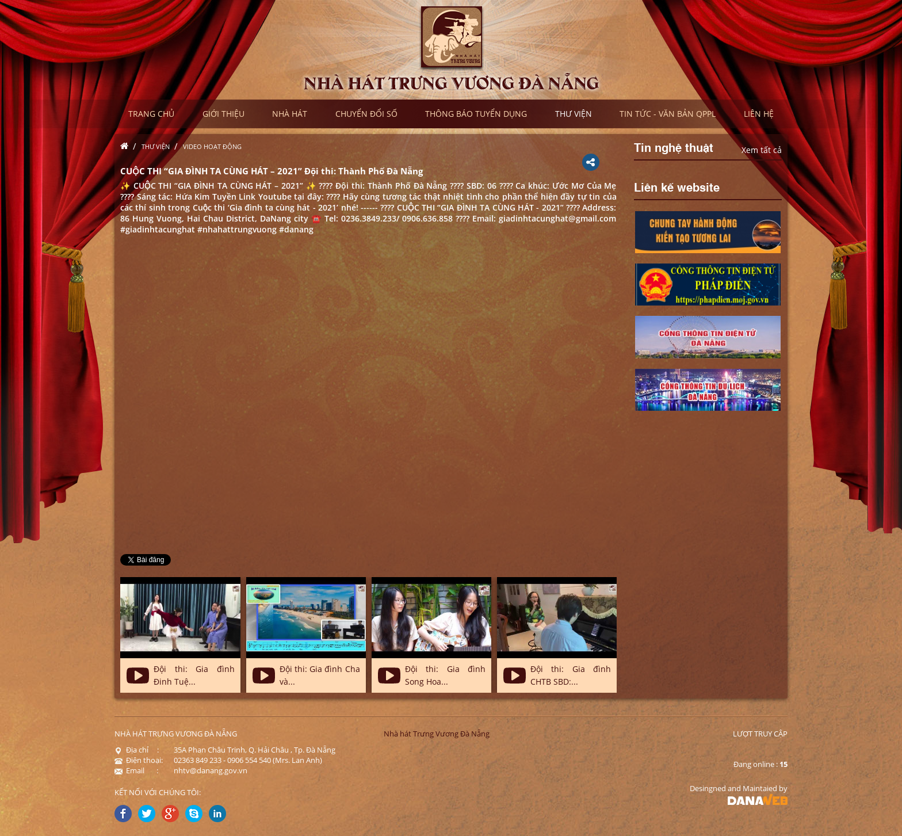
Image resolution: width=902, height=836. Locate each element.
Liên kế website (677, 186)
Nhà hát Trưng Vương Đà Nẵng (437, 733)
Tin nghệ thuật (673, 147)
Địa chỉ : (136, 750)
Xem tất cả (762, 149)
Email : (136, 770)
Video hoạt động (212, 146)
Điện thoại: (138, 760)
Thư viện (156, 146)
